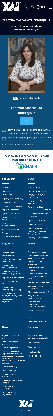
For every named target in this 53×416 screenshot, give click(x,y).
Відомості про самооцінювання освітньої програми (36, 304)
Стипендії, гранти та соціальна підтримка (11, 273)
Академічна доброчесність (34, 297)
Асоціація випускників (11, 229)
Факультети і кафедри (37, 252)
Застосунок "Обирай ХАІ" (39, 238)
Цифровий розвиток (37, 321)
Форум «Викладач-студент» (10, 300)
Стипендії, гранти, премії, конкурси (12, 381)
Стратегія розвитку (10, 210)
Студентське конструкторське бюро (12, 288)
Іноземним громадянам (38, 213)
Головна (14, 26)
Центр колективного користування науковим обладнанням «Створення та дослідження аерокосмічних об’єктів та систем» (13, 357)
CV (26, 121)
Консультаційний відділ (38, 224)
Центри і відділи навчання (39, 282)
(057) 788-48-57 (34, 342)
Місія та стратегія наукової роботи (10, 393)
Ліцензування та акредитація (35, 263)
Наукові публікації (9, 367)
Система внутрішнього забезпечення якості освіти (38, 276)
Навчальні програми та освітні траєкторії (38, 257)
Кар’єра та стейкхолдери (13, 278)
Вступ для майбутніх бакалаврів (36, 196)
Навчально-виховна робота (10, 282)
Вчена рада (7, 195)
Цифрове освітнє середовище (35, 287)
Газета (5, 233)
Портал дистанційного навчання (11, 260)
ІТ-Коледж (32, 217)
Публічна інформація (11, 213)
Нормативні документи (12, 206)
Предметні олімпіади (37, 191)
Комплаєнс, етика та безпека (11, 218)
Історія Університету (11, 237)
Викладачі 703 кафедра (31, 26)
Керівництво (7, 191)
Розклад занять (9, 252)
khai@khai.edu (34, 352)
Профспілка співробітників (8, 224)
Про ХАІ (5, 187)
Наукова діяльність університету (10, 337)
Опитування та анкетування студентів (12, 294)
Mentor (31, 314)
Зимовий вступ (34, 187)
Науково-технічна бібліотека (9, 375)
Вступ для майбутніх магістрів (36, 202)
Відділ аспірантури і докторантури (10, 343)
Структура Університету (12, 199)
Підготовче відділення (37, 228)
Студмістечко (8, 256)
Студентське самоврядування (9, 266)
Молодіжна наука (9, 371)
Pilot (30, 318)
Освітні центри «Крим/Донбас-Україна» (37, 233)
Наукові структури (10, 348)
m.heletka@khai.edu (30, 98)
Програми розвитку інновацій (10, 387)
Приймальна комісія (36, 220)
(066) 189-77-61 (34, 347)
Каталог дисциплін (36, 310)
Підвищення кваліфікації (38, 292)
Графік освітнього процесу (36, 269)
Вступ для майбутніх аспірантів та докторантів (39, 208)
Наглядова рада (9, 202)
